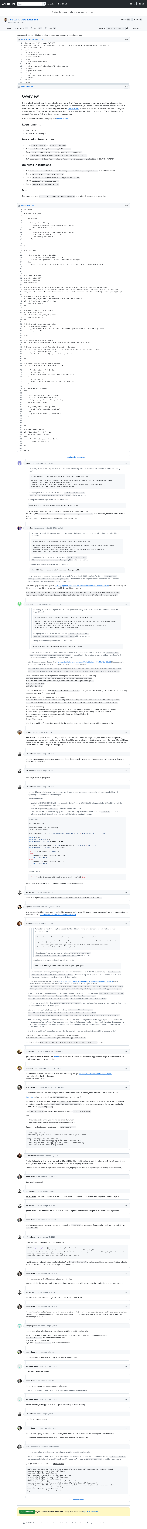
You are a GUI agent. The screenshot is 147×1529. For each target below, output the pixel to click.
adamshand (30, 1087)
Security (55, 1523)
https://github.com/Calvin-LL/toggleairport (95, 1073)
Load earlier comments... (76, 457)
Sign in (132, 4)
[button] (127, 28)
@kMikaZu (30, 1225)
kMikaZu (29, 754)
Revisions (21, 28)
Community (70, 1523)
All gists (51, 4)
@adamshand (36, 1161)
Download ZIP (137, 28)
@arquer (45, 778)
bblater (29, 604)
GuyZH (28, 463)
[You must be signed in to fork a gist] (137, 19)
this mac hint (73, 108)
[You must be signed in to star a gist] (125, 19)
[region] (73, 63)
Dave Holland (62, 118)
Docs (77, 1523)
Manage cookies (92, 1523)
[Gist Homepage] (8, 3)
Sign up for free (27, 1512)
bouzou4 (29, 1051)
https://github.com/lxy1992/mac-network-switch (58, 914)
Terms (43, 1523)
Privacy (49, 1523)
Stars (36, 28)
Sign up (140, 4)
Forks (50, 28)
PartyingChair (31, 1326)
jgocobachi (30, 528)
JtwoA (28, 1447)
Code (8, 28)
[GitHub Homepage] (24, 1523)
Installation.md (29, 19)
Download (29, 1097)
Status (62, 1523)
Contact (82, 1523)
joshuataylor (31, 1156)
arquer (28, 732)
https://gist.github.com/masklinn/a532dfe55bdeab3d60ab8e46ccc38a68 (82, 585)
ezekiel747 (30, 1068)
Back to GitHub (61, 4)
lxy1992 (29, 907)
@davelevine (78, 883)
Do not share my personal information (112, 1523)
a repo (56, 1057)
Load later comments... (77, 1500)
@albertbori (30, 1057)
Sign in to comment (90, 1511)
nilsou (28, 923)
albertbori (13, 19)
